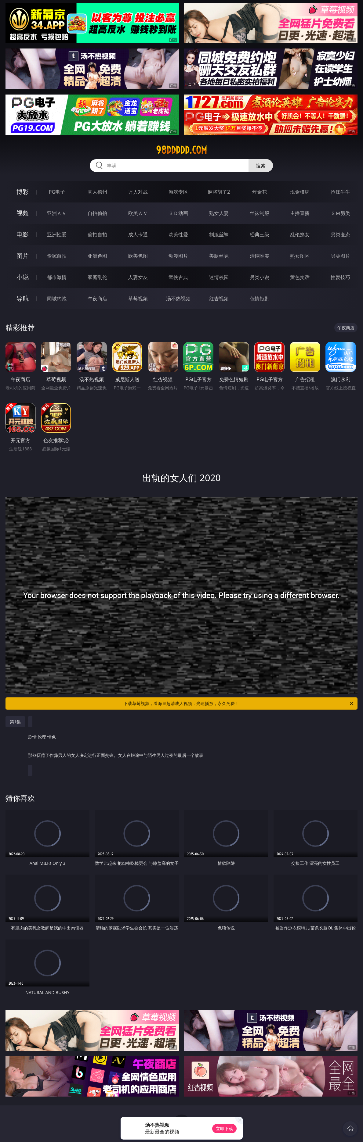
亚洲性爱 (57, 234)
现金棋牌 (300, 191)
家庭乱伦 (97, 277)
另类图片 (340, 255)
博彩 (22, 192)
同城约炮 (57, 298)
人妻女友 (138, 277)
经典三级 (259, 234)
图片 (22, 256)
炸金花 (259, 191)
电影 (22, 234)
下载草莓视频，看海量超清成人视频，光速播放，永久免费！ (239, 703)
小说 (22, 277)
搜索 (261, 165)
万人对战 (138, 191)
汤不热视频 (178, 298)
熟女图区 (300, 255)
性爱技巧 (340, 277)
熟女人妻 (219, 213)
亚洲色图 (97, 255)
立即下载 (224, 1128)
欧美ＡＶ (138, 213)
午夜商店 (97, 298)
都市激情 (57, 277)
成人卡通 (138, 234)
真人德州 (97, 191)
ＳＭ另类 (340, 213)
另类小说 (259, 277)
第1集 (15, 722)
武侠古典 (178, 277)
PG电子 (57, 191)
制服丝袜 (219, 234)
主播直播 (300, 213)
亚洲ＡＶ (57, 213)
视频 (22, 213)
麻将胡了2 (219, 191)
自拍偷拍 (97, 213)
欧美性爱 (178, 234)
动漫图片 (178, 255)
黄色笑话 (300, 277)
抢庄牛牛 (340, 191)
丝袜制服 (259, 213)
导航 (22, 298)
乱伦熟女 (300, 234)
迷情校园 (219, 277)
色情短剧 (259, 298)
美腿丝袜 (219, 255)
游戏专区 (178, 191)
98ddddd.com (181, 150)
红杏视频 (219, 298)
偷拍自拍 (97, 234)
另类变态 (340, 234)
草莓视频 (138, 298)
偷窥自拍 (57, 255)
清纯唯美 (259, 255)
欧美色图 (138, 255)
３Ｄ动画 (178, 213)
